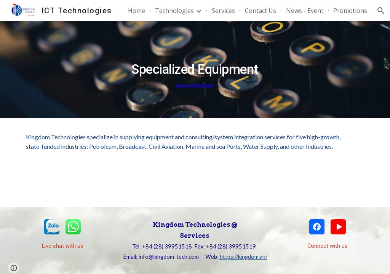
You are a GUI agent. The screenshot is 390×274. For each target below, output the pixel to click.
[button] (381, 11)
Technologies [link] (174, 10)
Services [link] (223, 10)
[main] (195, 70)
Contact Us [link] (260, 10)
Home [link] (136, 10)
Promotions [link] (350, 10)
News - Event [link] (304, 10)
